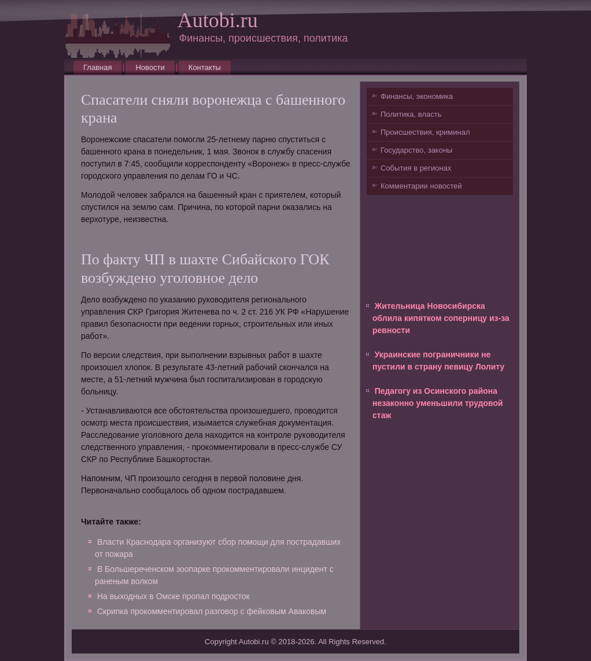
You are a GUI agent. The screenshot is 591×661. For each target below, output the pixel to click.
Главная (97, 67)
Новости (149, 67)
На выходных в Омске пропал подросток (173, 596)
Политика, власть (411, 114)
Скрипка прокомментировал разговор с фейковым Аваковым (211, 611)
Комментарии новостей (421, 186)
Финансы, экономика (417, 96)
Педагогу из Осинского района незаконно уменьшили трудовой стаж (437, 403)
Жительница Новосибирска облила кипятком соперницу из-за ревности (440, 318)
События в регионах (416, 168)
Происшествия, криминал (425, 132)
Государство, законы (416, 150)
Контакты (205, 67)
